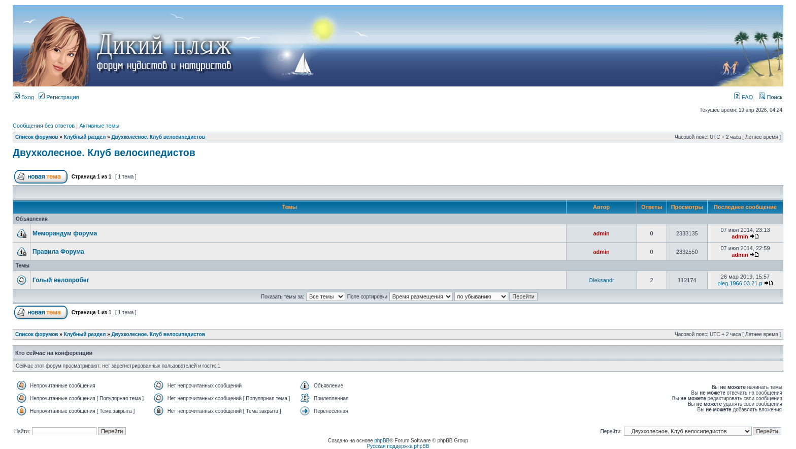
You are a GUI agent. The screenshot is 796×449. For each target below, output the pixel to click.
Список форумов (36, 137)
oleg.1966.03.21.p (739, 283)
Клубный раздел (85, 137)
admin (601, 233)
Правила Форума (58, 251)
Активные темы (99, 126)
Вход (24, 97)
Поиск (770, 97)
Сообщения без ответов (44, 126)
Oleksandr (601, 280)
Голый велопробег (60, 280)
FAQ (743, 97)
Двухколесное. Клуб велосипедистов (158, 137)
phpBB (381, 440)
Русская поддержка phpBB (398, 446)
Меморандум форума (64, 233)
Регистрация (59, 97)
